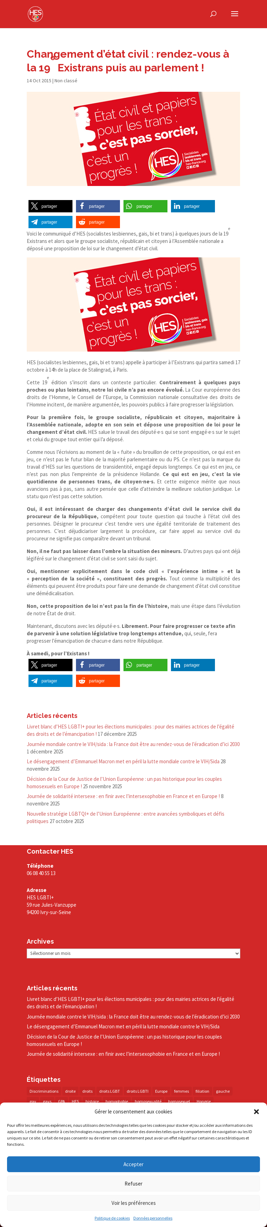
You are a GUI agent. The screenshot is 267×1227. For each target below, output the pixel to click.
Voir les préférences (134, 1203)
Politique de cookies (112, 1218)
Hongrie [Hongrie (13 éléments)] (204, 1101)
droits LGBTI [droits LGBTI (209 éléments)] (137, 1091)
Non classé (66, 80)
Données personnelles (152, 1218)
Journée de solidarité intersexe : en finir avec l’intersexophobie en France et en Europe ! (123, 796)
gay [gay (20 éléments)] (33, 1101)
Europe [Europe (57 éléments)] (161, 1091)
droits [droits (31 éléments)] (87, 1091)
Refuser (133, 1183)
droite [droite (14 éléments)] (70, 1091)
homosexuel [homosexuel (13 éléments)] (179, 1101)
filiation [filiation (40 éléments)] (202, 1091)
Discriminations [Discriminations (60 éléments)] (44, 1091)
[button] (256, 1111)
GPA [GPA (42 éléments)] (61, 1101)
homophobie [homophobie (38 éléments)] (117, 1101)
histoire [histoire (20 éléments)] (92, 1101)
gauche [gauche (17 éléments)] (223, 1091)
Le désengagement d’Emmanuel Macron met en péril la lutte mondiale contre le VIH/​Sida (123, 761)
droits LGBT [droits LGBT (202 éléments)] (109, 1091)
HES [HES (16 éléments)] (75, 1101)
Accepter (133, 1164)
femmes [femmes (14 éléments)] (181, 1091)
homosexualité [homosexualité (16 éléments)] (148, 1101)
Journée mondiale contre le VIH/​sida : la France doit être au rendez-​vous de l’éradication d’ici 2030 (133, 744)
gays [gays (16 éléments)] (47, 1101)
